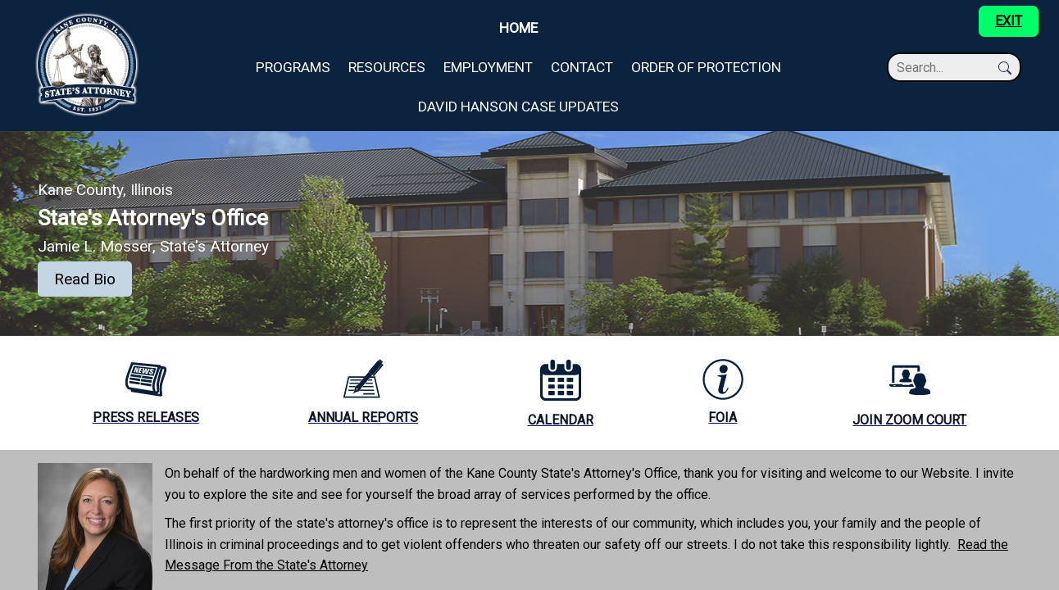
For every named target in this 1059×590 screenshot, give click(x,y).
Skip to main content (58, 9)
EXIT (1008, 21)
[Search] (946, 67)
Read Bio (85, 279)
